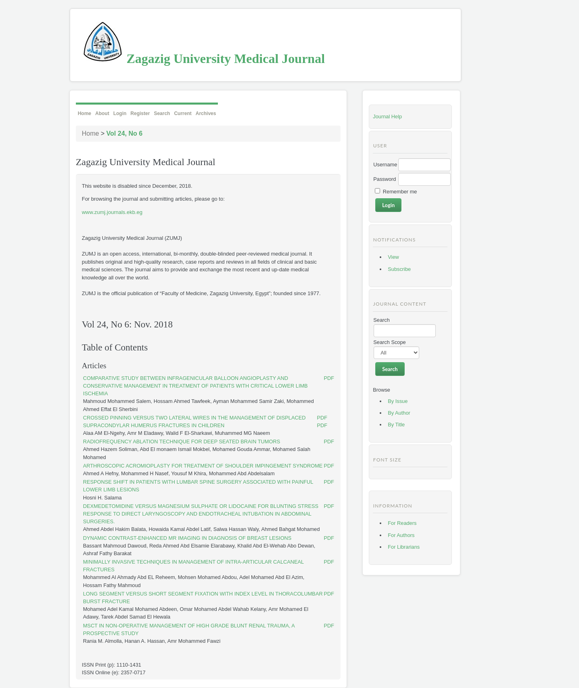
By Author (399, 413)
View (393, 257)
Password (384, 179)
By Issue (398, 401)
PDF (329, 378)
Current (182, 113)
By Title (396, 425)
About (102, 113)
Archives (206, 113)
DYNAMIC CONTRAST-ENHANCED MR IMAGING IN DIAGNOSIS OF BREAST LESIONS (187, 538)
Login (120, 113)
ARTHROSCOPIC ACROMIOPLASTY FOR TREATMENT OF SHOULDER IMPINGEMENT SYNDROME (203, 466)
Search (162, 113)
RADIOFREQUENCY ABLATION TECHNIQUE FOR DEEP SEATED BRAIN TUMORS (181, 441)
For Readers (402, 523)
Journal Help (387, 116)
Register (140, 113)
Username (385, 165)
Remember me (400, 192)
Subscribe (399, 269)
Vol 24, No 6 (125, 133)
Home (84, 113)
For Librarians (404, 547)
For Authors (401, 535)
